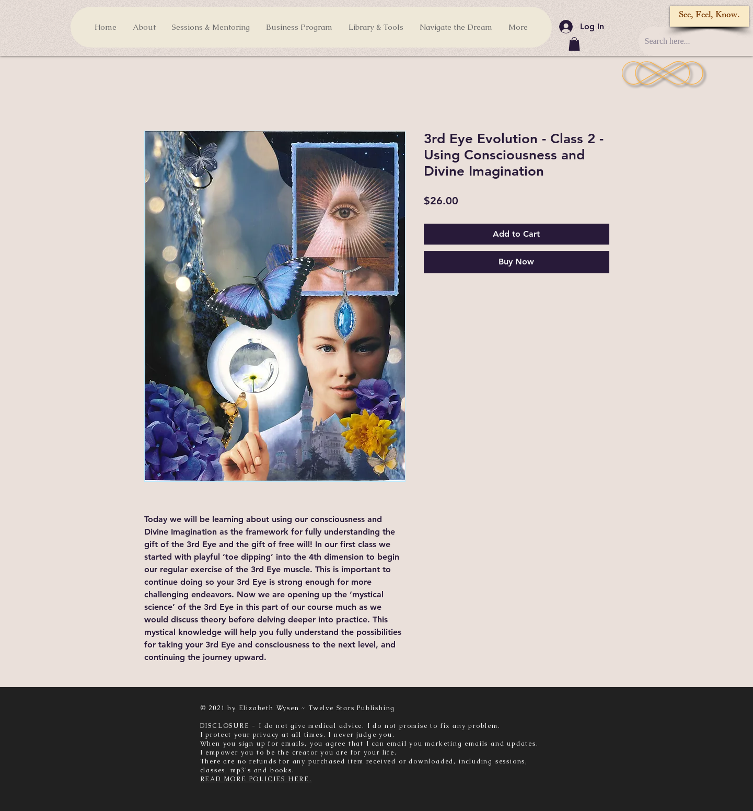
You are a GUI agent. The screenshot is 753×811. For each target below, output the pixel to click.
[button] (574, 44)
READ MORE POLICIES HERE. (256, 779)
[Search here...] (691, 41)
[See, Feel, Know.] (709, 16)
